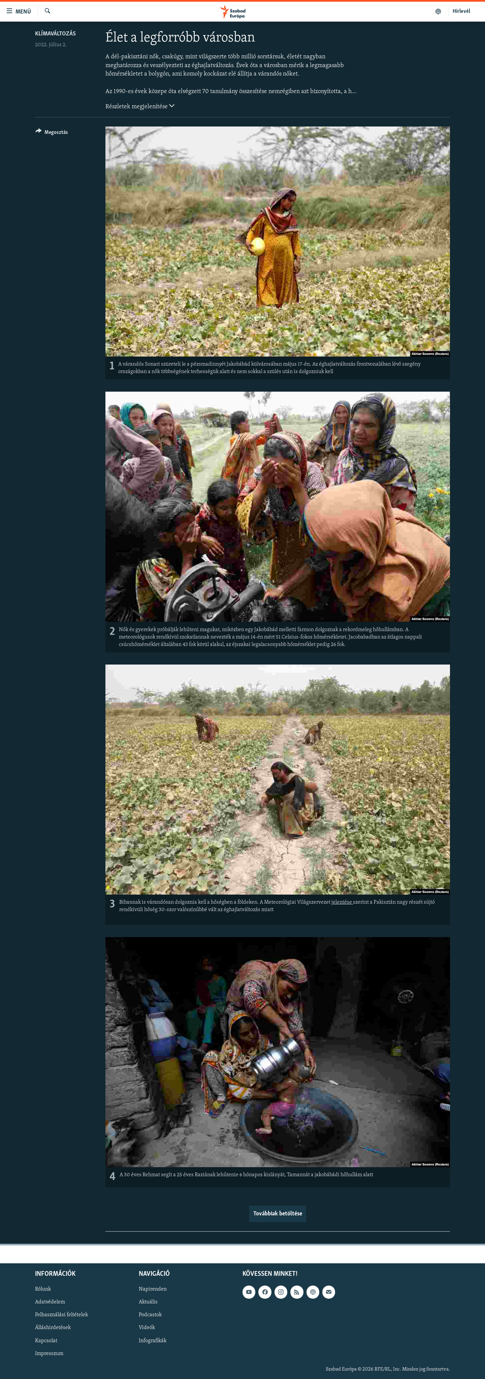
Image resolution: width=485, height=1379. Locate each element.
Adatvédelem (50, 1302)
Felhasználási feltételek (61, 1315)
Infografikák (152, 1341)
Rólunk (43, 1289)
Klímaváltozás (55, 34)
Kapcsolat (46, 1341)
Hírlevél (461, 11)
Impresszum (49, 1353)
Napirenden (153, 1289)
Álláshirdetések (53, 1328)
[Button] (51, 133)
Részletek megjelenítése (139, 106)
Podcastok (150, 1315)
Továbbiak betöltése (277, 1214)
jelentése (342, 902)
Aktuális (148, 1302)
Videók (147, 1328)
